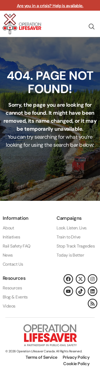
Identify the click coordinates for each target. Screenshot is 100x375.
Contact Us (13, 264)
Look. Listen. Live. (72, 228)
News (8, 255)
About (8, 228)
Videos (9, 306)
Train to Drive (68, 237)
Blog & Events (15, 297)
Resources (12, 288)
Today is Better (70, 255)
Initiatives (11, 237)
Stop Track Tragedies (76, 246)
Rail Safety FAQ (16, 246)
